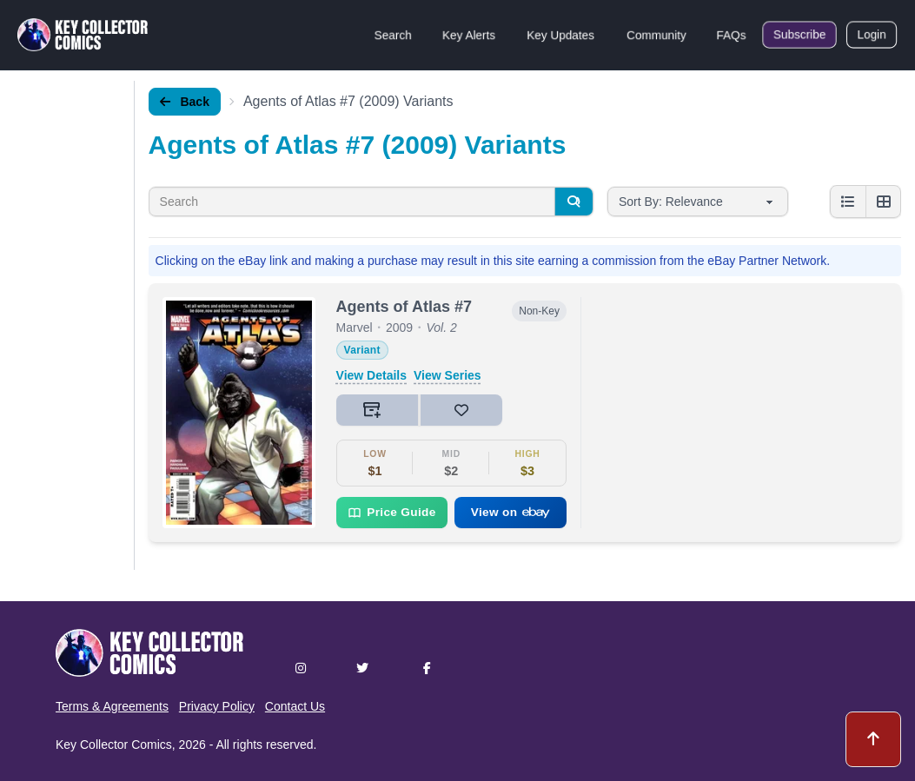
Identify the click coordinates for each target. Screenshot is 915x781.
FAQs (731, 35)
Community (656, 35)
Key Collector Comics (114, 744)
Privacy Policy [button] (217, 706)
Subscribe (799, 35)
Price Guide (391, 513)
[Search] (573, 201)
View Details (371, 375)
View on (511, 512)
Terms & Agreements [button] (112, 706)
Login (871, 35)
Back (184, 102)
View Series (447, 375)
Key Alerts (468, 35)
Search (393, 35)
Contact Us (295, 706)
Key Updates (560, 35)
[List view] (848, 201)
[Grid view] (882, 201)
